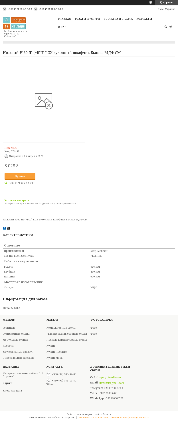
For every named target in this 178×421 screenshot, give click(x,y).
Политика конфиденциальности (129, 417)
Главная (64, 18)
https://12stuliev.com (110, 377)
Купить (20, 176)
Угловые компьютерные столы (66, 333)
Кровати (8, 345)
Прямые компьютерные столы (66, 339)
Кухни (50, 345)
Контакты (144, 18)
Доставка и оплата (118, 18)
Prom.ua (107, 414)
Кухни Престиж (56, 351)
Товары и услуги (87, 18)
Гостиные (9, 327)
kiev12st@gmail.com (111, 383)
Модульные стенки (15, 339)
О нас (62, 27)
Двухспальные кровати (18, 351)
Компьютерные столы (61, 327)
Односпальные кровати (18, 357)
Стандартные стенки (16, 333)
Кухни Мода (54, 357)
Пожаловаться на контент (93, 417)
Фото (93, 327)
